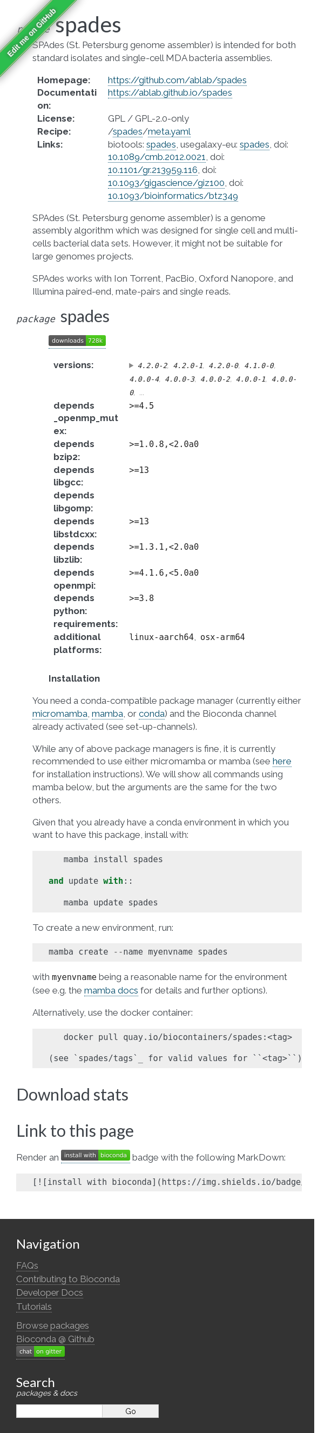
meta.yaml (169, 131)
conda (152, 713)
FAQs (27, 1265)
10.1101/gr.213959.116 (153, 169)
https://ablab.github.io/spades (170, 92)
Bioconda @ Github (55, 1339)
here (282, 761)
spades (128, 131)
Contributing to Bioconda (68, 1279)
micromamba (59, 713)
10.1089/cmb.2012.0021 (157, 156)
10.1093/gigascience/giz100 (166, 182)
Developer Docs (49, 1292)
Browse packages (52, 1325)
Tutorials (34, 1306)
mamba (107, 713)
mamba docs (111, 990)
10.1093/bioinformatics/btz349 (173, 195)
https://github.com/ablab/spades (177, 80)
